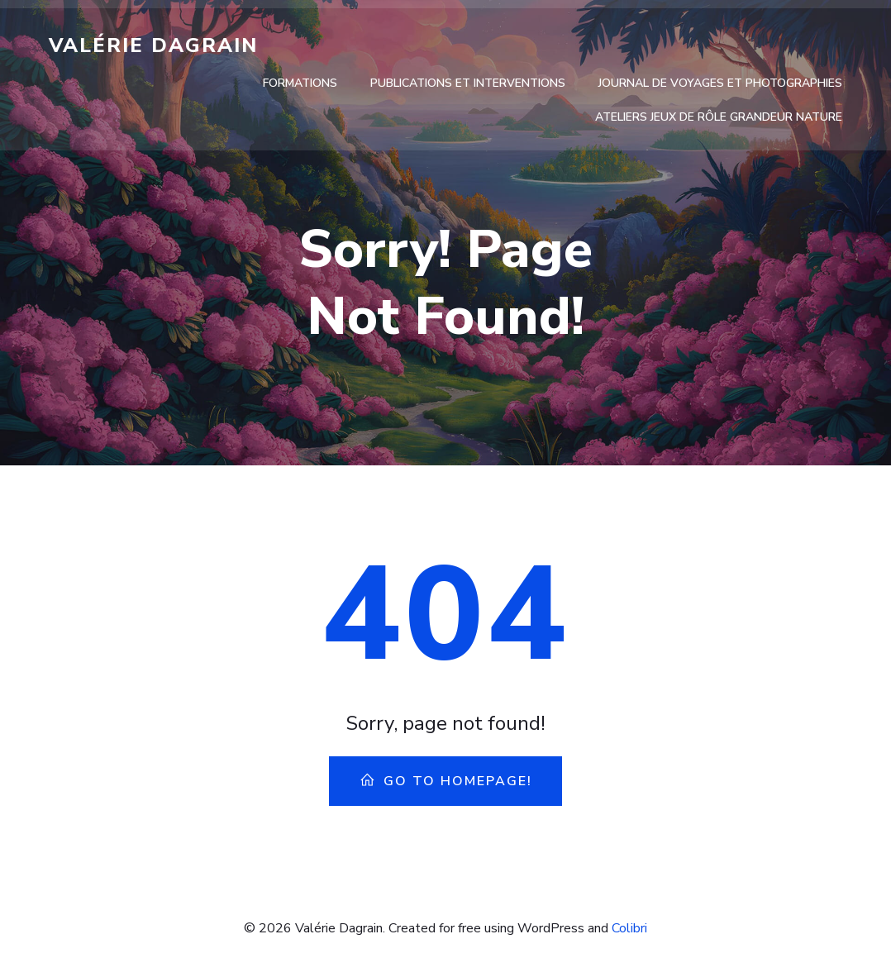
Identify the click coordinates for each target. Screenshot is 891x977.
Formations (300, 83)
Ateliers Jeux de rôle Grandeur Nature (718, 117)
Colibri (629, 928)
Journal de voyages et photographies (720, 83)
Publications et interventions (467, 83)
